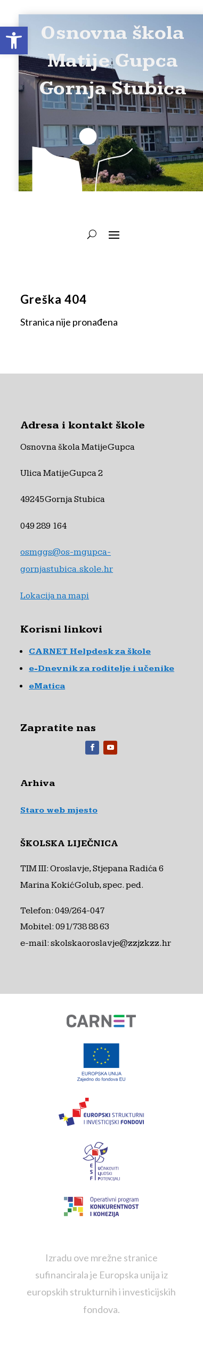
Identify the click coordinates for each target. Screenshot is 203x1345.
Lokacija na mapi (54, 595)
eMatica (47, 686)
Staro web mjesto (59, 810)
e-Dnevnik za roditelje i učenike (101, 668)
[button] (14, 40)
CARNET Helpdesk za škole (90, 651)
